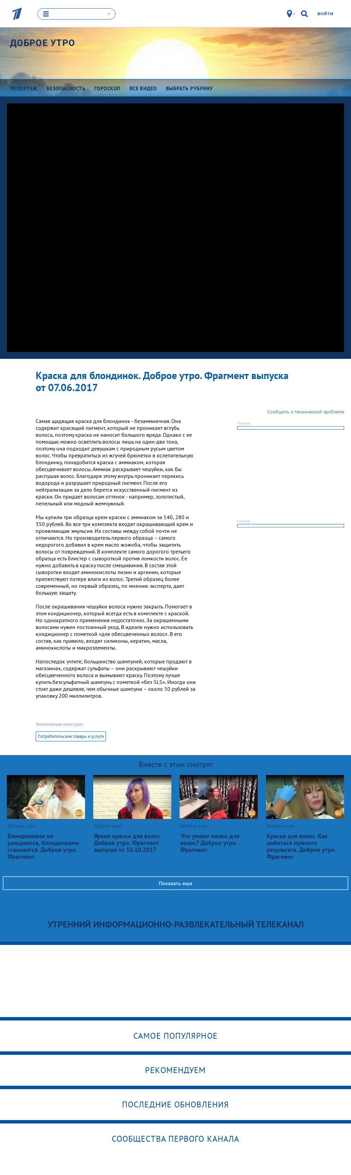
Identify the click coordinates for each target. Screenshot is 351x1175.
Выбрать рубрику (189, 88)
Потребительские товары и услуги (71, 736)
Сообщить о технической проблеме (305, 411)
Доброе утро (42, 42)
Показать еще (175, 882)
